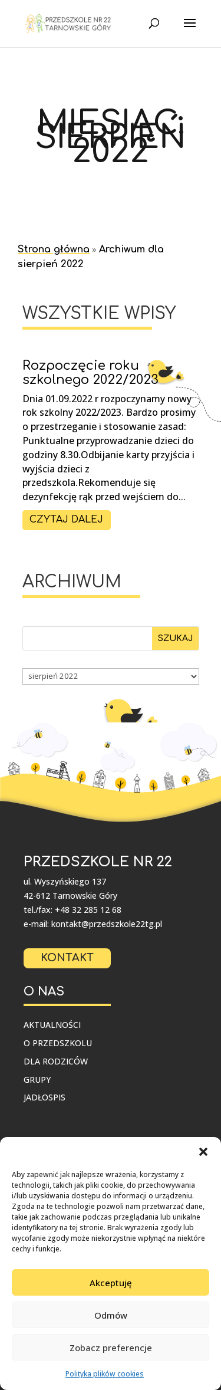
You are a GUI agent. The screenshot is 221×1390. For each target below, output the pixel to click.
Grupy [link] (37, 1079)
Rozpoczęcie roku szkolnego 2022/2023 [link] (90, 373)
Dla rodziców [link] (56, 1061)
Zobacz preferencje (111, 1347)
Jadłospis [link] (44, 1097)
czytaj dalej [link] (66, 519)
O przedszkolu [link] (58, 1043)
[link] (69, 23)
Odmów (110, 1315)
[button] (203, 1152)
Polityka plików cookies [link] (104, 1374)
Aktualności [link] (52, 1024)
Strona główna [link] (54, 249)
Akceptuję (111, 1283)
